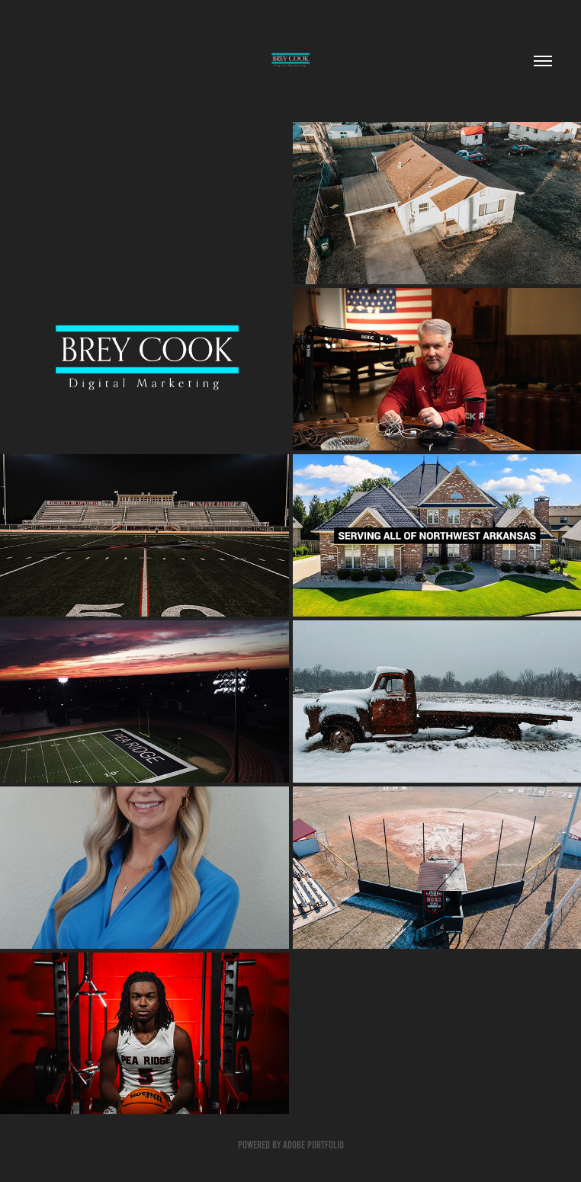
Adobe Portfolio (313, 1145)
